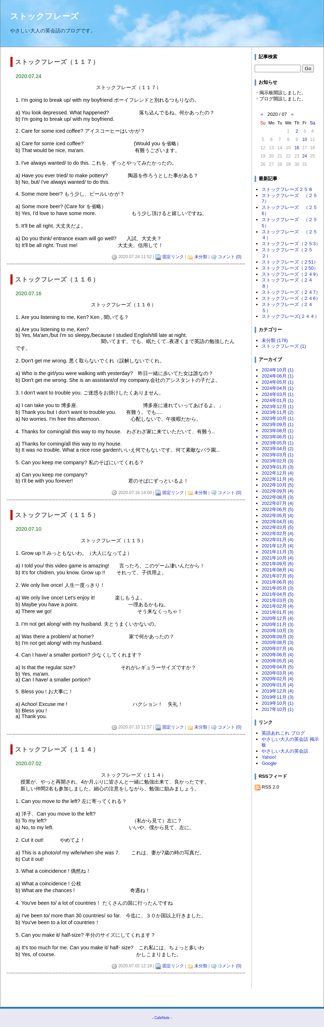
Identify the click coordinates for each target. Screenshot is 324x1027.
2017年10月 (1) (277, 709)
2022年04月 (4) (277, 521)
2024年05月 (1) (277, 382)
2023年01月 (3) (277, 467)
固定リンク (173, 256)
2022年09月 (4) (277, 491)
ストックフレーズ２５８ (287, 189)
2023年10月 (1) (277, 418)
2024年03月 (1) (277, 394)
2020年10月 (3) (277, 630)
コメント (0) (229, 256)
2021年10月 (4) (277, 558)
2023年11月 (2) (277, 412)
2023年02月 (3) (277, 461)
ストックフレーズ (44, 16)
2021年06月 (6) (277, 582)
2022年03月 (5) (277, 527)
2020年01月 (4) (277, 685)
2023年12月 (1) (277, 406)
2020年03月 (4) (277, 673)
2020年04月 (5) (277, 667)
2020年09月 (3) (277, 636)
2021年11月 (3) (277, 551)
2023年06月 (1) (277, 436)
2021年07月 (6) (277, 576)
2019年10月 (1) (277, 703)
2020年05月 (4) (277, 660)
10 (304, 139)
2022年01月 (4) (277, 539)
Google (269, 763)
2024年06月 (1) (277, 376)
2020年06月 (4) (277, 654)
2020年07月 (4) (277, 648)
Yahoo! (268, 757)
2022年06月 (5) (277, 509)
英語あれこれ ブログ (283, 733)
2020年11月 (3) (277, 624)
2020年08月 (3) (277, 642)
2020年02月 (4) (277, 678)
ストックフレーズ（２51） (289, 262)
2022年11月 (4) (277, 479)
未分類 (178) (274, 340)
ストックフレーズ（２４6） (290, 298)
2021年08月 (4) (277, 569)
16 (297, 147)
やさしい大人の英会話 (284, 751)
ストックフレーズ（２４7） (290, 292)
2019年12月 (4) (277, 691)
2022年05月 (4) (277, 515)
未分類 (200, 256)
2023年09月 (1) (277, 424)
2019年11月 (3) (277, 697)
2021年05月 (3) (277, 588)
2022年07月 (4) (277, 503)
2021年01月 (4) (277, 612)
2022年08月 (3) (277, 497)
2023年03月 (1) (277, 454)
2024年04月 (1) (277, 388)
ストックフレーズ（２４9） (290, 274)
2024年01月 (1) (277, 400)
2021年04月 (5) (277, 594)
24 (304, 156)
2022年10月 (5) (277, 485)
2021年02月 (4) (277, 606)
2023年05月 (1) (277, 443)
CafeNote (162, 1018)
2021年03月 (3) (277, 600)
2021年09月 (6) (277, 563)
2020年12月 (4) (277, 618)
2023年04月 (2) (277, 448)
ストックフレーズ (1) (283, 346)
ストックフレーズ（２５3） (290, 243)
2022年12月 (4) (277, 473)
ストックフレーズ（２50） (289, 268)
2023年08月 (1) (277, 430)
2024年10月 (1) (277, 370)
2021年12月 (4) (277, 545)
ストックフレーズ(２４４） (290, 316)
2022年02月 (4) (277, 533)
